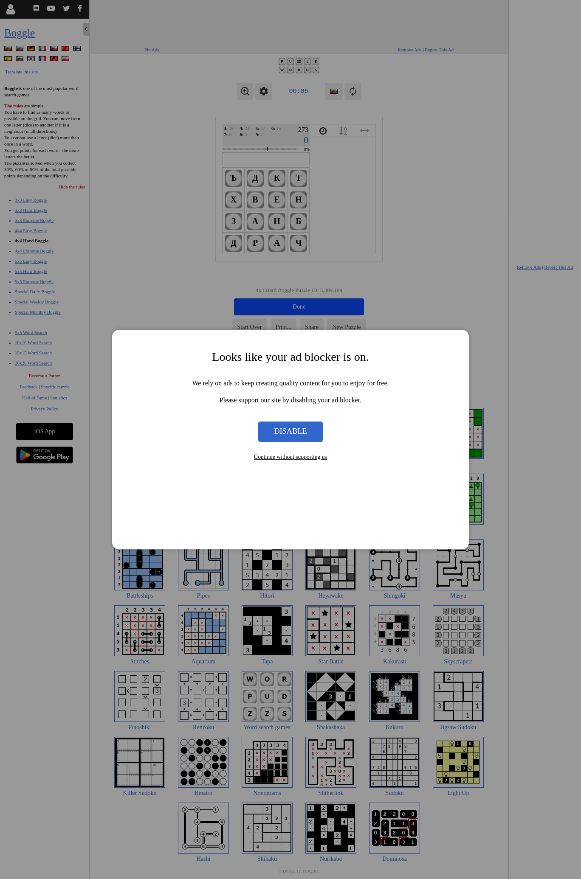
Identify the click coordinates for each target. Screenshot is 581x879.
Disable (290, 431)
